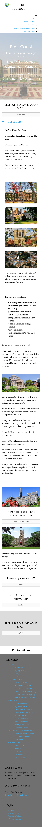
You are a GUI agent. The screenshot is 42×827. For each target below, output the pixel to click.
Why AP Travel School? (25, 733)
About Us (19, 667)
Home (33, 19)
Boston (18, 748)
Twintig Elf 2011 (21, 715)
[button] (21, 114)
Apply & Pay (20, 670)
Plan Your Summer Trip (25, 697)
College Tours (29, 31)
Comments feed (15, 816)
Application (13, 121)
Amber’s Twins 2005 (23, 727)
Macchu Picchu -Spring (25, 694)
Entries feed (13, 813)
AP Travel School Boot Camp (24, 28)
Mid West (19, 751)
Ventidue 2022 (21, 703)
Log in (11, 810)
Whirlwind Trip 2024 (24, 682)
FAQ (17, 673)
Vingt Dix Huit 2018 (23, 709)
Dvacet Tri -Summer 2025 (25, 691)
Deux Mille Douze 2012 (24, 712)
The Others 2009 (22, 721)
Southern (19, 754)
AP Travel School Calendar (22, 738)
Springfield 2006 (22, 724)
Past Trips (31, 25)
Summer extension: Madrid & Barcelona (23, 687)
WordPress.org (14, 819)
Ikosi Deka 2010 (21, 718)
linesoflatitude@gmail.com (16, 795)
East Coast (19, 745)
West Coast (20, 758)
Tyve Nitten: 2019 (22, 706)
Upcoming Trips (29, 22)
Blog (17, 676)
